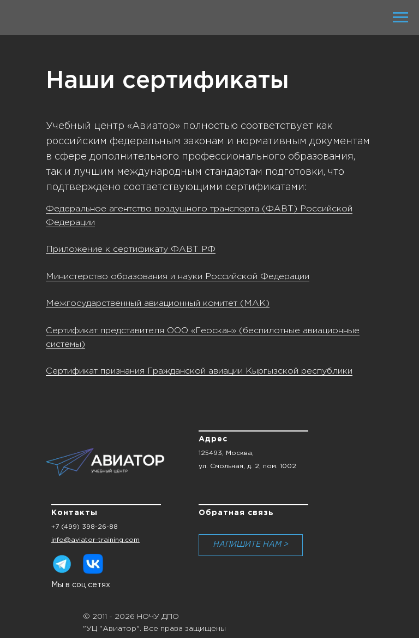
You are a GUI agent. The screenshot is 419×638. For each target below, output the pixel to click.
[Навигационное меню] (400, 17)
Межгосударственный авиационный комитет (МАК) (158, 303)
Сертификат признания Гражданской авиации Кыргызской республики (199, 371)
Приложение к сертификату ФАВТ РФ (131, 249)
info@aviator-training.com (95, 540)
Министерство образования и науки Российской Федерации (177, 277)
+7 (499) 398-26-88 (84, 527)
